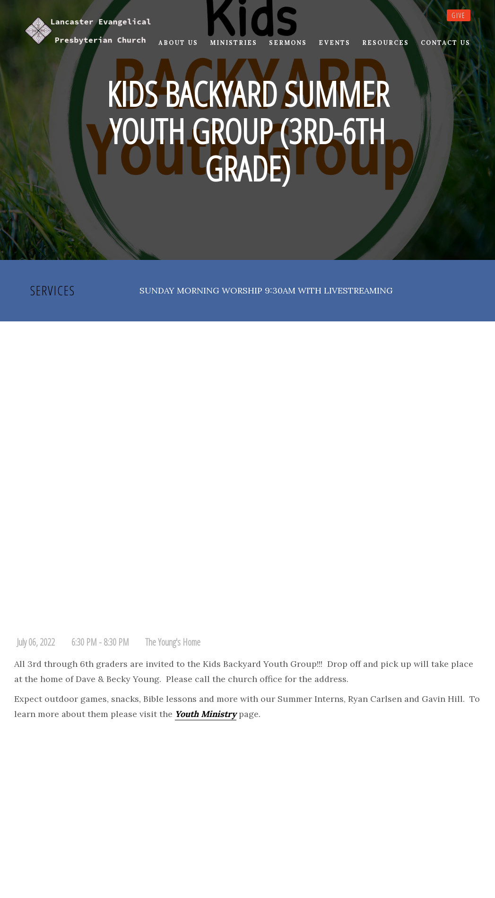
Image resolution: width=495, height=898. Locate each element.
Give (459, 15)
